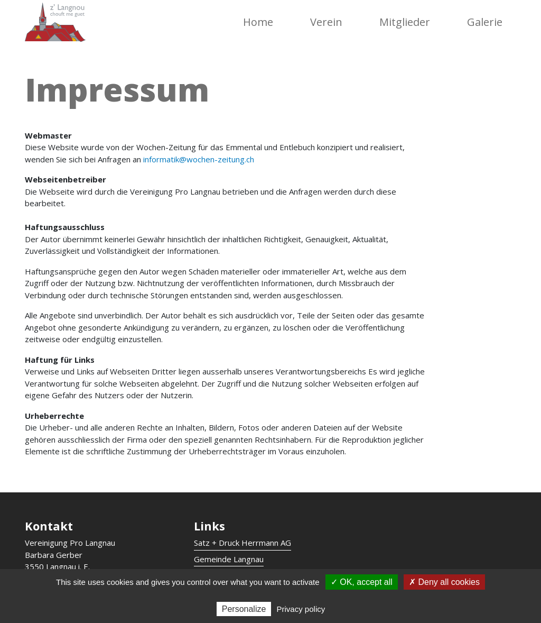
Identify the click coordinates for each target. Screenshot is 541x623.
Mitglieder (404, 22)
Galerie (484, 22)
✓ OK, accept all (362, 582)
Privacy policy (301, 608)
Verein (326, 22)
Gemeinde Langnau (229, 559)
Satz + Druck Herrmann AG (242, 542)
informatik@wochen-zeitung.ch (199, 159)
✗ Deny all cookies (444, 582)
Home (258, 22)
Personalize (244, 608)
